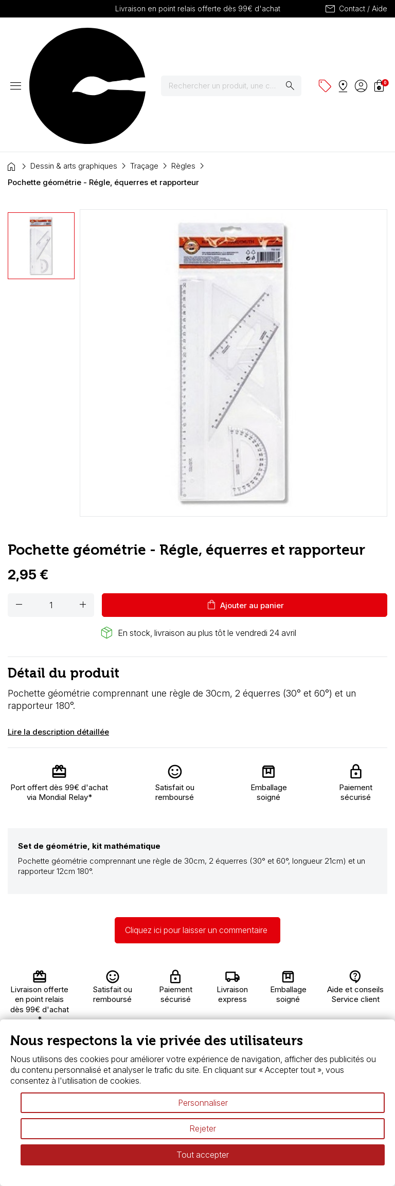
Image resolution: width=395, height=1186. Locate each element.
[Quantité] (50, 514)
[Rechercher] (237, 40)
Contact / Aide (355, 8)
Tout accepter (202, 1154)
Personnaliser (203, 1103)
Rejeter (202, 1128)
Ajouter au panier (244, 514)
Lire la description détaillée (58, 641)
